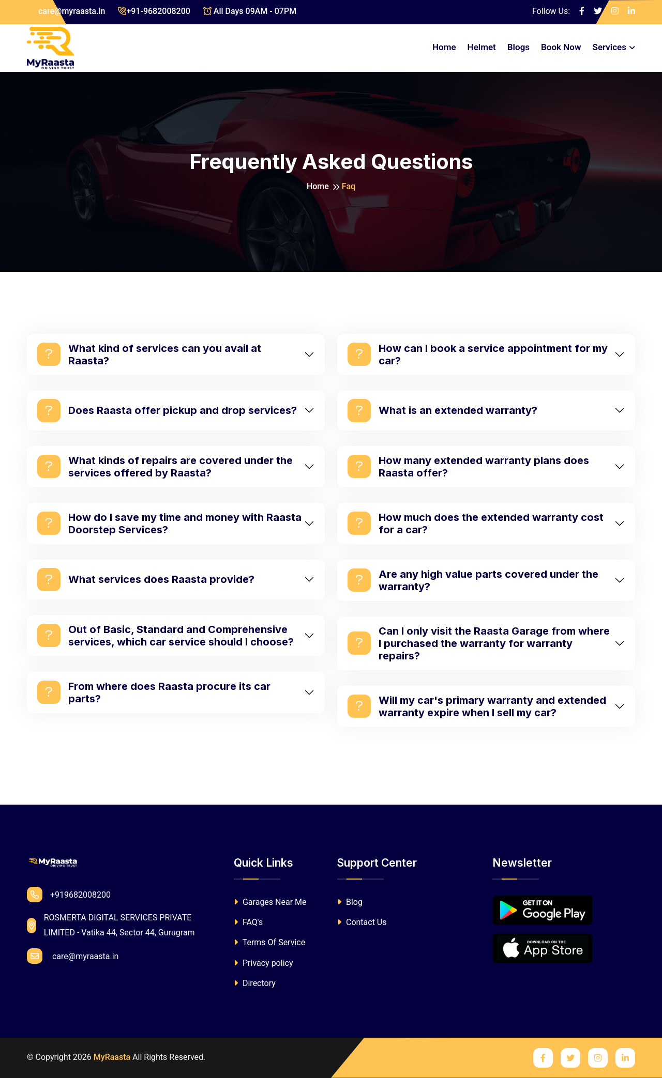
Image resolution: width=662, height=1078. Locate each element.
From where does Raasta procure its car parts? (153, 692)
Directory (255, 983)
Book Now (561, 47)
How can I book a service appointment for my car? (478, 354)
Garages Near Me (270, 902)
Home (444, 47)
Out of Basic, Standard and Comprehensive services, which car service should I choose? (165, 635)
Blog (350, 902)
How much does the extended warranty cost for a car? (476, 523)
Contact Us (362, 922)
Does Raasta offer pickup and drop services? (167, 410)
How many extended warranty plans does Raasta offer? (468, 466)
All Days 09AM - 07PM (249, 11)
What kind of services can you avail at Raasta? (149, 354)
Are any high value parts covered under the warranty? (473, 580)
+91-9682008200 (154, 11)
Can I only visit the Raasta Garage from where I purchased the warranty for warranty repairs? (479, 643)
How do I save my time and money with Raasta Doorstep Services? (169, 523)
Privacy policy (263, 963)
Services (609, 47)
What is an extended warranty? (442, 410)
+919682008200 (69, 894)
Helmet (482, 47)
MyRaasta (112, 1057)
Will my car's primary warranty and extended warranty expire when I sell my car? (477, 706)
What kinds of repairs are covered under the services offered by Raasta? (165, 466)
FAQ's (248, 922)
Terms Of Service (269, 942)
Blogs (518, 47)
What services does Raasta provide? (145, 579)
